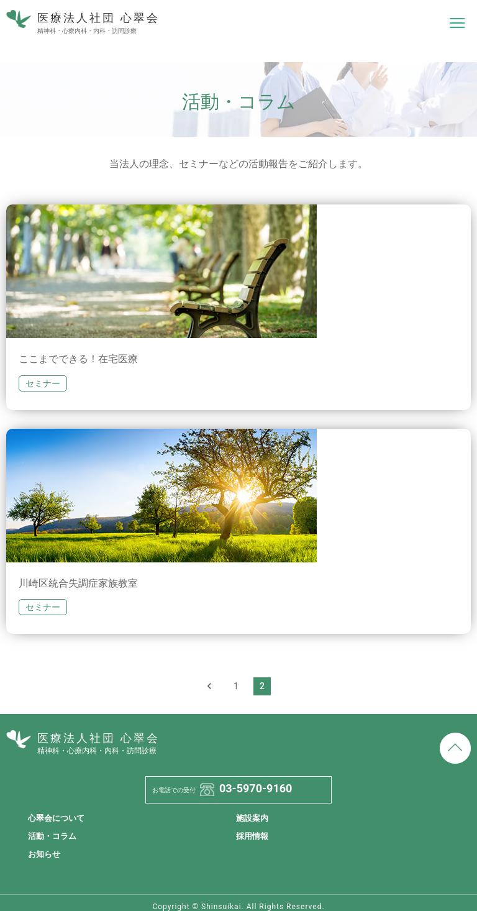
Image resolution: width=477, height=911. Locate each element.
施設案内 (252, 818)
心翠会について (56, 818)
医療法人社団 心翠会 (83, 23)
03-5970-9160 (255, 788)
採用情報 (252, 836)
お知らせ (44, 854)
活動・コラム (52, 836)
